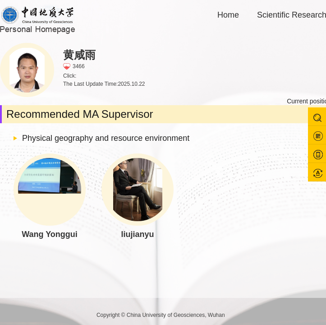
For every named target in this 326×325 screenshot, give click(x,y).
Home (228, 14)
